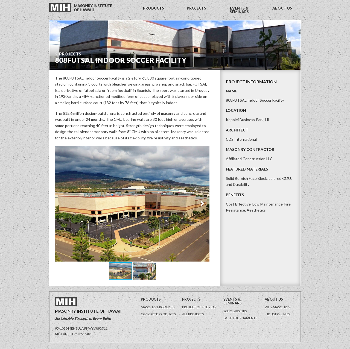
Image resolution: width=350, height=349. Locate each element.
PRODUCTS (153, 8)
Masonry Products (157, 307)
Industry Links (277, 314)
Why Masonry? (277, 307)
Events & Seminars (232, 301)
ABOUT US (282, 8)
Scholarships (235, 311)
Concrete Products (158, 314)
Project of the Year (199, 307)
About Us (274, 299)
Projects (68, 53)
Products (151, 299)
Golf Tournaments (240, 318)
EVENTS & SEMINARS (239, 10)
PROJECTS (196, 8)
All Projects (193, 314)
